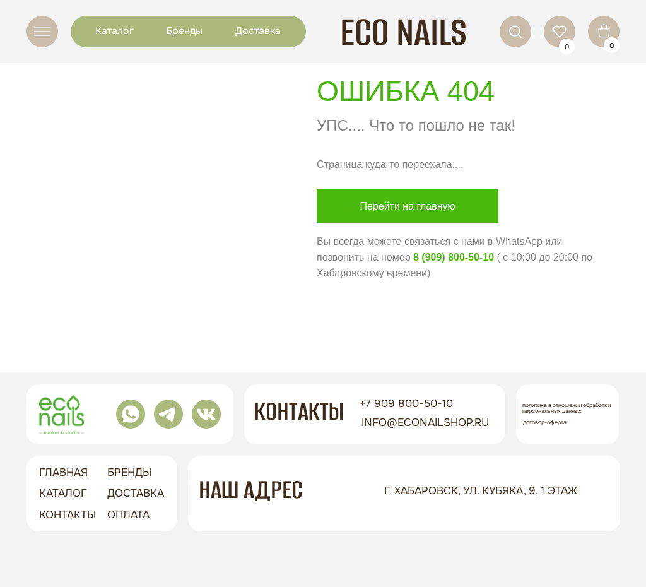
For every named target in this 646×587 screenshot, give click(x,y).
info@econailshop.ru (425, 422)
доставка (135, 493)
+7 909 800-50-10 (406, 403)
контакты (67, 514)
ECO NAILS (403, 32)
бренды (129, 472)
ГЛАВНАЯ (63, 472)
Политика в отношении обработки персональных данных (566, 408)
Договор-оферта (545, 422)
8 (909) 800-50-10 (453, 257)
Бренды (184, 30)
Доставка (258, 30)
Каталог (114, 30)
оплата (128, 514)
